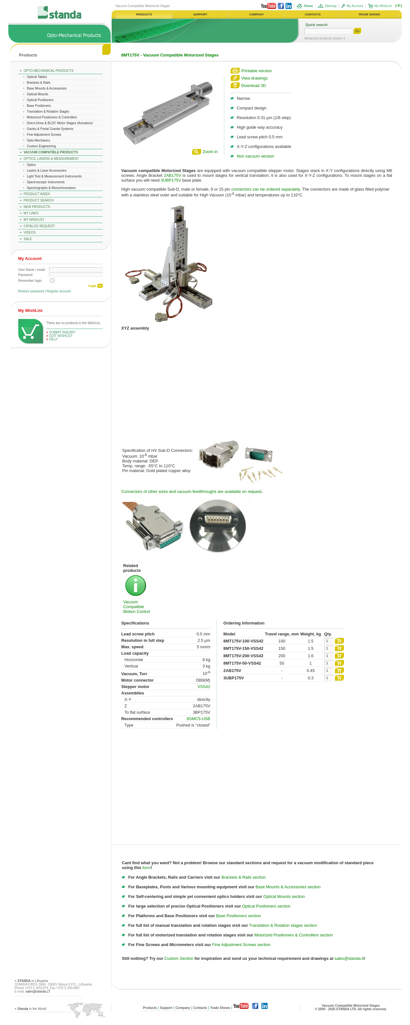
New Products (37, 207)
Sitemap (331, 6)
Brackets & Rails (38, 82)
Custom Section (178, 958)
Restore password (31, 291)
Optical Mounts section (284, 896)
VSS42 (203, 686)
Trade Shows (220, 1008)
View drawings (254, 78)
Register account (59, 291)
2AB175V (172, 175)
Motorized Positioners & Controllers (52, 117)
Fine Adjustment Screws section (241, 944)
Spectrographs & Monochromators (51, 188)
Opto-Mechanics (38, 140)
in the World (32, 1009)
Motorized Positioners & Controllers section (293, 935)
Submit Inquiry (62, 332)
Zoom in (210, 151)
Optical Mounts (37, 94)
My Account (354, 6)
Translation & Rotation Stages (48, 111)
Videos (30, 232)
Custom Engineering (41, 146)
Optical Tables (37, 77)
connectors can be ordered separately (265, 189)
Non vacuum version (255, 156)
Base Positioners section (238, 915)
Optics (31, 165)
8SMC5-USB (198, 718)
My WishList (383, 6)
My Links (31, 213)
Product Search (39, 200)
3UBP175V (171, 180)
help (53, 339)
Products (28, 55)
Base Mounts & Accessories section (288, 886)
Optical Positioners (40, 100)
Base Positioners (39, 106)
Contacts (200, 1008)
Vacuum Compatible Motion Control (136, 606)
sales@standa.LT (37, 991)
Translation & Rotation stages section (283, 925)
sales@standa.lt (349, 958)
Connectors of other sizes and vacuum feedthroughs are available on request (191, 491)
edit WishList (61, 336)
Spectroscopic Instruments (46, 182)
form (146, 867)
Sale (28, 239)
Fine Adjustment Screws (44, 134)
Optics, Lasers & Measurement (51, 158)
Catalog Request (39, 226)
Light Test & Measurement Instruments (54, 176)
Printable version (256, 70)
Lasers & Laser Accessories (46, 170)
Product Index (37, 194)
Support (166, 1008)
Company (182, 1008)
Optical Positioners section (266, 906)
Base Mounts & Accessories (47, 88)
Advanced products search (323, 38)
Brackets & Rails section (243, 877)
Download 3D (253, 85)
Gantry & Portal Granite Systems (50, 129)
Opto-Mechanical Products (49, 71)
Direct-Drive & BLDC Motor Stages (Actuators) (60, 123)
